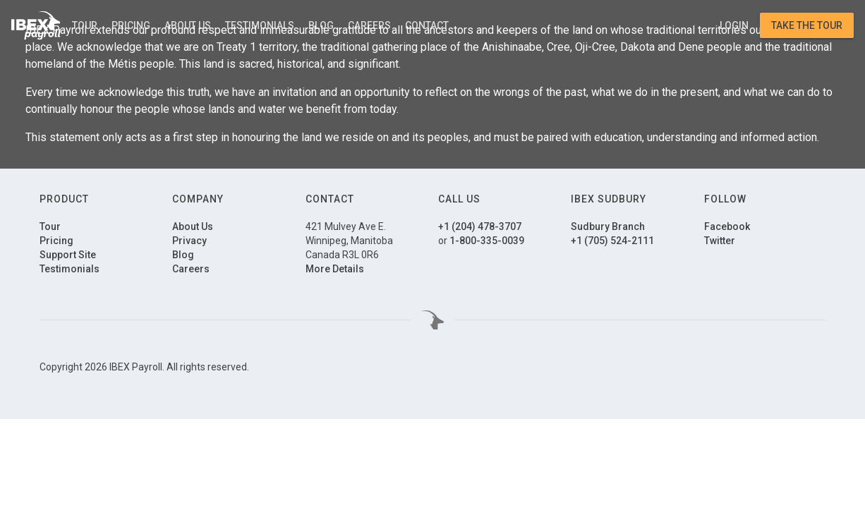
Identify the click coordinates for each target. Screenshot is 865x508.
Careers (369, 25)
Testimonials (259, 25)
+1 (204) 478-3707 (479, 226)
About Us (187, 25)
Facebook (727, 226)
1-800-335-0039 (486, 240)
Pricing (130, 25)
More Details (335, 268)
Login (734, 25)
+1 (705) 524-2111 (612, 240)
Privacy (189, 240)
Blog (321, 25)
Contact (427, 25)
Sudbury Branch (608, 226)
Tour (84, 25)
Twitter (719, 240)
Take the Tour (807, 25)
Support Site (68, 254)
